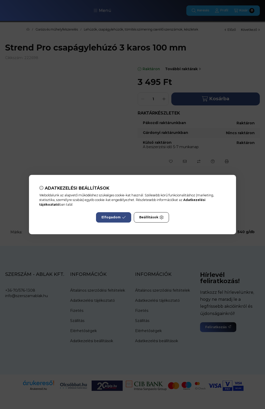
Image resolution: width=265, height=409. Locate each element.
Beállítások (151, 217)
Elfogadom (113, 217)
